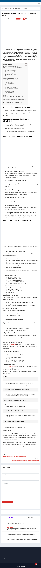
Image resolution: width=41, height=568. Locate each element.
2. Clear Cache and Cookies (10, 81)
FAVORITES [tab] (10, 517)
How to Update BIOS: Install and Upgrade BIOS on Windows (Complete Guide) (22, 539)
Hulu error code (12, 344)
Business (23, 566)
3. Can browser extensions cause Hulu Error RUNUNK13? (15, 99)
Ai (7, 538)
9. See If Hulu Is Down (11, 92)
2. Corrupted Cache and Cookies (11, 71)
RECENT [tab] (30, 517)
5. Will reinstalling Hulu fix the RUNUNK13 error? (14, 102)
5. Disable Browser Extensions (11, 87)
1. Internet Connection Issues (11, 70)
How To (6, 8)
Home (3, 8)
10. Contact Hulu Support (10, 93)
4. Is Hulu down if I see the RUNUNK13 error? (12, 101)
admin (4, 18)
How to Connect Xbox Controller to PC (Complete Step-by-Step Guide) (21, 534)
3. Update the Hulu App (10, 84)
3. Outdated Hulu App (9, 73)
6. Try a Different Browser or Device (12, 88)
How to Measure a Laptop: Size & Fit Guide (15, 523)
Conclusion (7, 103)
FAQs (5, 95)
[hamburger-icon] (39, 4)
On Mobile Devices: (11, 83)
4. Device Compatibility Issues (11, 74)
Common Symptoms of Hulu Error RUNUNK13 (13, 67)
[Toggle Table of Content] (25, 64)
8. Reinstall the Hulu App (10, 91)
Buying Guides (10, 527)
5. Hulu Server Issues (9, 75)
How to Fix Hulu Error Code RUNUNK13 (11, 78)
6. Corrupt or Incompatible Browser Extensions (14, 77)
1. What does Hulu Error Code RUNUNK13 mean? (13, 96)
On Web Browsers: (10, 82)
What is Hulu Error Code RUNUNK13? (11, 66)
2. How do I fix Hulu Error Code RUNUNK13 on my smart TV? (15, 98)
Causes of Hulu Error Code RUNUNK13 (11, 69)
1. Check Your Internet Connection (12, 79)
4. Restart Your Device (10, 86)
